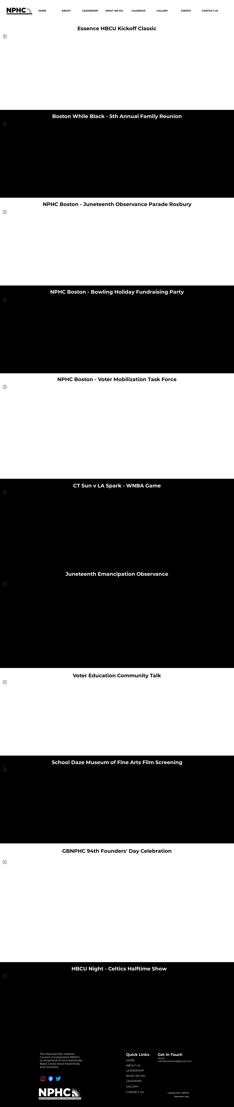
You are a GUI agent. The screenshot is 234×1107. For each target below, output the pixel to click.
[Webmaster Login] (181, 1096)
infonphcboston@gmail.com (175, 1061)
